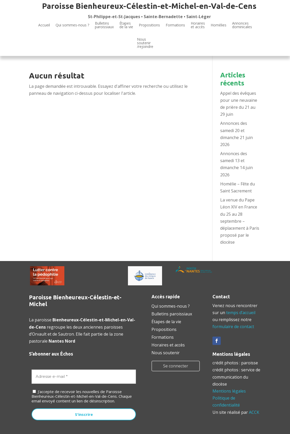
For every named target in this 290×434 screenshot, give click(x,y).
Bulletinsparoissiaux (104, 25)
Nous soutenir (165, 352)
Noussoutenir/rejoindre (145, 43)
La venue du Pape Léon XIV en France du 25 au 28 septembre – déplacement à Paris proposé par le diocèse (239, 221)
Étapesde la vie (126, 25)
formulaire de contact (233, 326)
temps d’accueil (240, 312)
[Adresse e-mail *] (84, 377)
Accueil (44, 25)
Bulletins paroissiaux (171, 313)
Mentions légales (229, 391)
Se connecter (175, 366)
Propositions (149, 25)
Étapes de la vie (166, 321)
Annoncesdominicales (242, 25)
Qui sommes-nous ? (72, 25)
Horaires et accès (198, 25)
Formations (175, 25)
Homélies (218, 25)
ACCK (254, 412)
